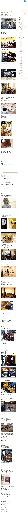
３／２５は (21, 34)
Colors (20, 75)
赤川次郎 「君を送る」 (22, 29)
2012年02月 (21, 64)
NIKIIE (2, 176)
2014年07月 (21, 44)
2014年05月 (21, 45)
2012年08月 (21, 60)
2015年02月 (21, 39)
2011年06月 (21, 70)
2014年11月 (21, 41)
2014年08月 (21, 43)
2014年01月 (21, 48)
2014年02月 (21, 47)
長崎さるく (2, 509)
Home (11, 11)
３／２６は (21, 32)
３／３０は (21, 30)
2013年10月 (21, 50)
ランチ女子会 (21, 28)
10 (24, 13)
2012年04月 (21, 63)
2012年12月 (21, 57)
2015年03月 (21, 38)
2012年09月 (21, 59)
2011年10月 (21, 67)
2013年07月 (21, 52)
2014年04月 (21, 46)
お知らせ (9, 313)
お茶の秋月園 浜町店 (5, 320)
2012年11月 (21, 58)
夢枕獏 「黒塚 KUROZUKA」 (23, 27)
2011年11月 (21, 66)
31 (24, 15)
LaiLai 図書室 (21, 23)
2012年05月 (21, 62)
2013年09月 (21, 51)
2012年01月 (21, 65)
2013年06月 (21, 53)
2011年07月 (21, 69)
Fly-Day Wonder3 (21, 76)
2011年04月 (21, 71)
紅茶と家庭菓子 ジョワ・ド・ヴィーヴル (6, 15)
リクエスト (21, 18)
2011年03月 (21, 72)
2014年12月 (21, 40)
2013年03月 (21, 55)
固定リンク (4, 323)
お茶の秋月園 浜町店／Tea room (8, 215)
